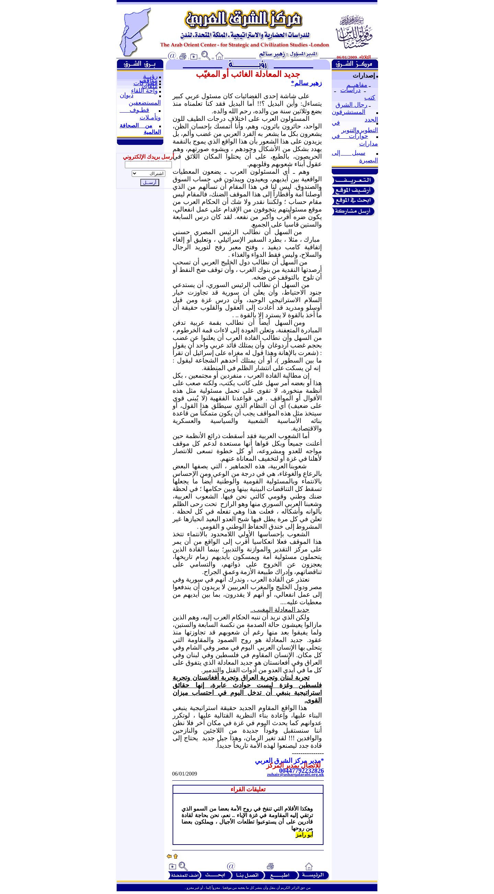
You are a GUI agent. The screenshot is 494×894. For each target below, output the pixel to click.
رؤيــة (150, 76)
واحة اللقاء (144, 90)
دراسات (350, 90)
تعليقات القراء (248, 789)
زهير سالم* (306, 83)
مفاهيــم (356, 84)
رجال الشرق (351, 104)
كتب (369, 97)
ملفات (150, 86)
